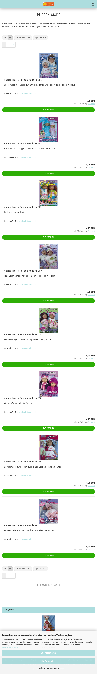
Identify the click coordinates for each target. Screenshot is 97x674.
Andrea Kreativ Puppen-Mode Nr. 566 (23, 80)
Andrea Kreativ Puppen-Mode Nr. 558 (23, 398)
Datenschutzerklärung (11, 647)
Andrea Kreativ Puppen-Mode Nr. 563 (23, 207)
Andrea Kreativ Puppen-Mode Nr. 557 (22, 525)
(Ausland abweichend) (27, 94)
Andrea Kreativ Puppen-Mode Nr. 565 (23, 143)
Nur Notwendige (48, 661)
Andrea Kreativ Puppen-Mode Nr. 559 (22, 334)
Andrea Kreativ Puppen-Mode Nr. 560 (23, 270)
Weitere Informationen (48, 668)
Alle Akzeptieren (48, 653)
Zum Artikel (48, 110)
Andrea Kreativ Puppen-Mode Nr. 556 (23, 461)
